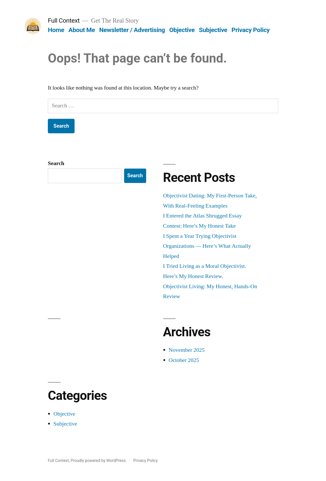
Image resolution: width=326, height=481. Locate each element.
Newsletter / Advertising (132, 30)
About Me (81, 30)
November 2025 (187, 350)
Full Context (64, 20)
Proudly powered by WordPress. (99, 460)
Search (56, 163)
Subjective (213, 30)
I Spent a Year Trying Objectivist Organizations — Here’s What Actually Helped (207, 246)
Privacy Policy (251, 30)
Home (56, 30)
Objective (182, 30)
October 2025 (184, 360)
